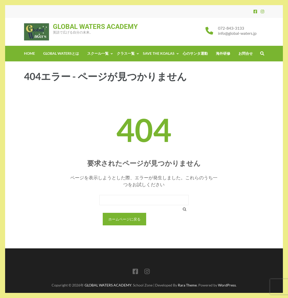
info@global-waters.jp (237, 33)
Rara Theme (187, 285)
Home (29, 53)
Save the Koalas (159, 53)
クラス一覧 (126, 53)
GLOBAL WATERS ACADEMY (95, 26)
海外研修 (223, 53)
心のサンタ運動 (195, 53)
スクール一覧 (98, 53)
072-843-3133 (231, 28)
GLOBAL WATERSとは (61, 53)
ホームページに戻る (124, 219)
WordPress (227, 285)
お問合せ (245, 53)
